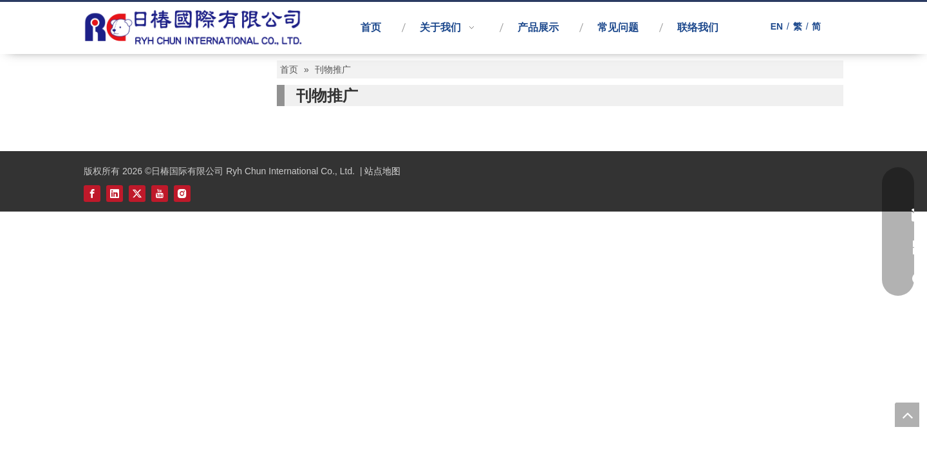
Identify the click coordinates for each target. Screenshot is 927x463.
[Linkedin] (114, 193)
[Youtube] (159, 193)
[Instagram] (182, 193)
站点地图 (382, 171)
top (907, 415)
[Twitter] (137, 193)
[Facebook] (92, 193)
